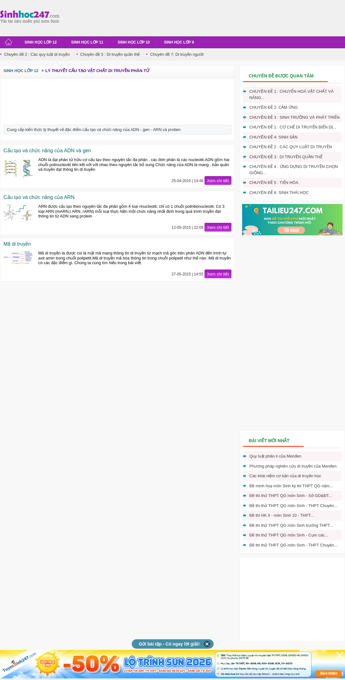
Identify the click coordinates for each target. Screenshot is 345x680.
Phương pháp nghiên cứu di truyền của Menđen (293, 466)
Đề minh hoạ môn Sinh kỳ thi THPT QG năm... (291, 486)
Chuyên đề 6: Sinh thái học (279, 192)
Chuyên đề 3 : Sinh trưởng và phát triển (294, 117)
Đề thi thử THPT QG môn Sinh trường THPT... (291, 525)
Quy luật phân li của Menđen (275, 456)
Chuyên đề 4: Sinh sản (273, 137)
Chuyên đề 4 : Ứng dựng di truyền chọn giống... (293, 169)
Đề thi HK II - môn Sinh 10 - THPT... (281, 515)
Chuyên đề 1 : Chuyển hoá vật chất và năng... (291, 94)
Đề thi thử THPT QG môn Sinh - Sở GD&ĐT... (290, 495)
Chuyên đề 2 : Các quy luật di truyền (37, 54)
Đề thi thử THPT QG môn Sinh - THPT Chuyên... (293, 505)
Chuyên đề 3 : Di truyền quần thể (110, 54)
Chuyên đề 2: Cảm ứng (273, 107)
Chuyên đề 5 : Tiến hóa (273, 182)
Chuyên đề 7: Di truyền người (176, 54)
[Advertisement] (177, 17)
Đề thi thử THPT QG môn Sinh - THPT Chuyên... (293, 545)
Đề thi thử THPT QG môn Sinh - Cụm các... (288, 535)
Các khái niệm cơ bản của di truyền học (285, 475)
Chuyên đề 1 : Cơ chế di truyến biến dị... (292, 127)
